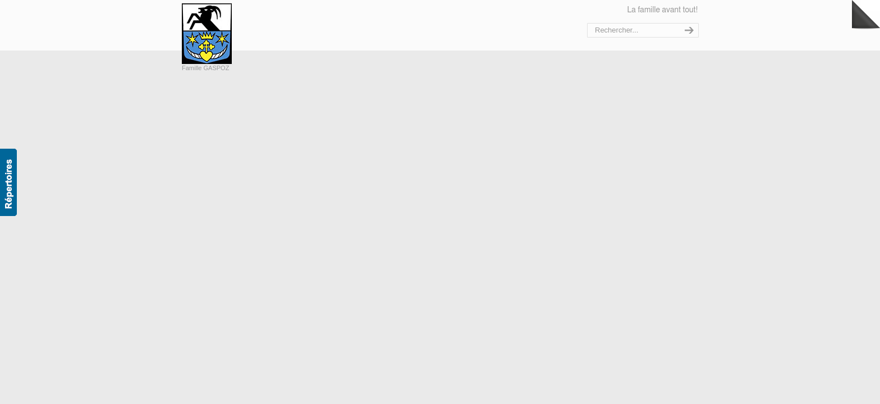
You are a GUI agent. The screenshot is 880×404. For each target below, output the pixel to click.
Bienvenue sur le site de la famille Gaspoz (231, 33)
